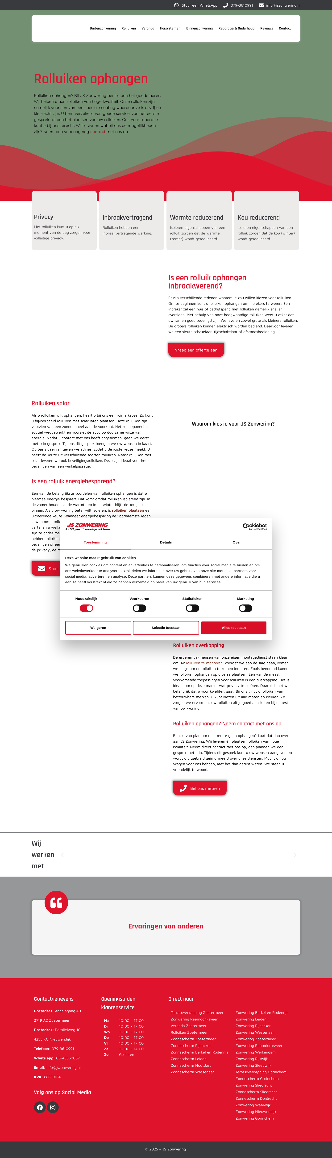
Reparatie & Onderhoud (236, 28)
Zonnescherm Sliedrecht (256, 1092)
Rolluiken (129, 28)
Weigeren (98, 628)
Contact (285, 28)
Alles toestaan (234, 628)
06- (59, 1058)
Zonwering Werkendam (256, 1052)
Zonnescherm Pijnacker (191, 1045)
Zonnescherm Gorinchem (257, 1078)
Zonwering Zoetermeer (256, 1039)
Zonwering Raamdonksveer (194, 1019)
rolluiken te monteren (204, 663)
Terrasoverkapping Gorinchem (261, 1072)
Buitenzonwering (103, 28)
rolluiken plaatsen (128, 510)
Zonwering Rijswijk (252, 1059)
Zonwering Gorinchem (255, 1118)
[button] (62, 855)
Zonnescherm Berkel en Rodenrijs (199, 1052)
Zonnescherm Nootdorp (191, 1065)
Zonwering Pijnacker (253, 1026)
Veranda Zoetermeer (189, 1026)
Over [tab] (237, 542)
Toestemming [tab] (95, 542)
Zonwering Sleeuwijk (253, 1065)
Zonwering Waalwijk (253, 1105)
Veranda (148, 28)
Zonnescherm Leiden (189, 1059)
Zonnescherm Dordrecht (256, 1098)
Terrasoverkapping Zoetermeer (197, 1012)
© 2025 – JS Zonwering (166, 1149)
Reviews (266, 28)
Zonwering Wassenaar (255, 1032)
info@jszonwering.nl (63, 1067)
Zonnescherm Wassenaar (192, 1072)
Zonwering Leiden (251, 1019)
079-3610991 (63, 1048)
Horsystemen (170, 28)
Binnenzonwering (199, 28)
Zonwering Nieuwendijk (256, 1111)
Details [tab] (166, 542)
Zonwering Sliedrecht (254, 1085)
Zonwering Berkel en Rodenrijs (262, 1012)
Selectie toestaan (166, 628)
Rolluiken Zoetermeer (189, 1032)
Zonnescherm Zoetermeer (193, 1039)
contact (97, 131)
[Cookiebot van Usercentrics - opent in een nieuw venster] (246, 526)
